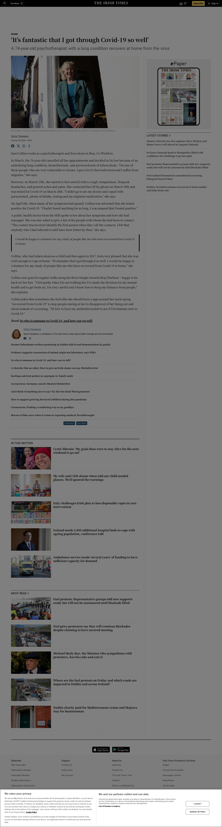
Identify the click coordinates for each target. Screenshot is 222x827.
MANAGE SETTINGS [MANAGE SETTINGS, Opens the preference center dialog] (197, 812)
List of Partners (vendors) (109, 806)
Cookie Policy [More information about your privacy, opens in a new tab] (31, 812)
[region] (111, 808)
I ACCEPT (197, 804)
